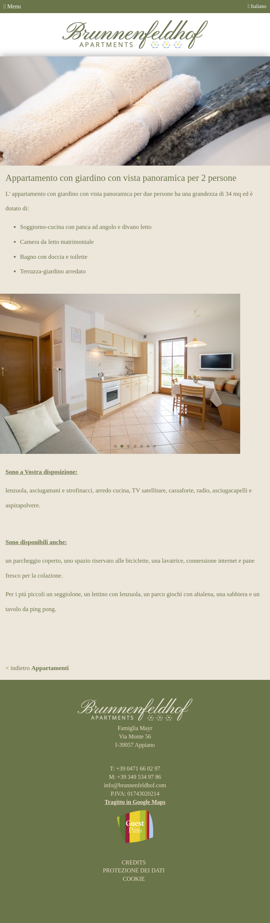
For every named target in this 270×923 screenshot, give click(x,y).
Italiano (257, 6)
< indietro (37, 668)
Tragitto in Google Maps (134, 802)
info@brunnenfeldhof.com (135, 785)
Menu (12, 6)
